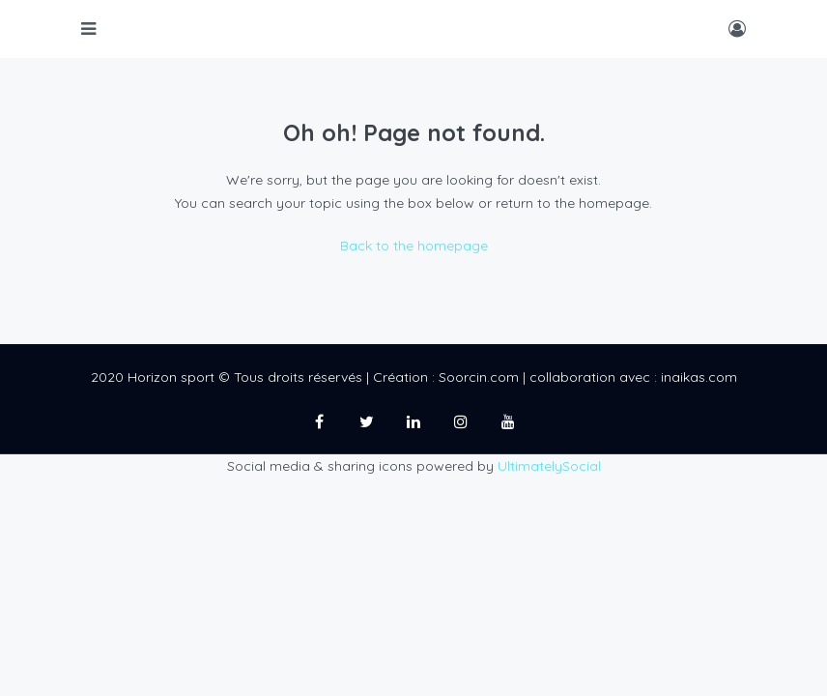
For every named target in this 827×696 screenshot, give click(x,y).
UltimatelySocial (549, 466)
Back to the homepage (414, 245)
